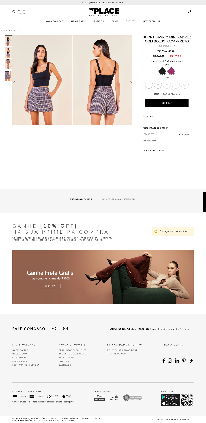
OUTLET (6, 30)
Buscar (21, 10)
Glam (115, 21)
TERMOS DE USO (116, 354)
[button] (149, 85)
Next (131, 82)
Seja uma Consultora (25, 365)
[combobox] (35, 12)
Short (16, 30)
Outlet (130, 21)
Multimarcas (20, 361)
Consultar (184, 134)
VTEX (192, 419)
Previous (13, 82)
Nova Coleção (54, 21)
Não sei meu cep (149, 141)
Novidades (78, 21)
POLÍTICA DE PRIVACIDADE (122, 350)
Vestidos (98, 21)
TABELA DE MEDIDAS (167, 94)
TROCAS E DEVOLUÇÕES (72, 354)
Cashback (65, 365)
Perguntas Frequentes (73, 350)
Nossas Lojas (20, 354)
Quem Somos (20, 350)
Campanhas (19, 357)
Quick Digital (171, 419)
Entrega (64, 361)
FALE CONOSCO (68, 357)
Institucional (152, 21)
